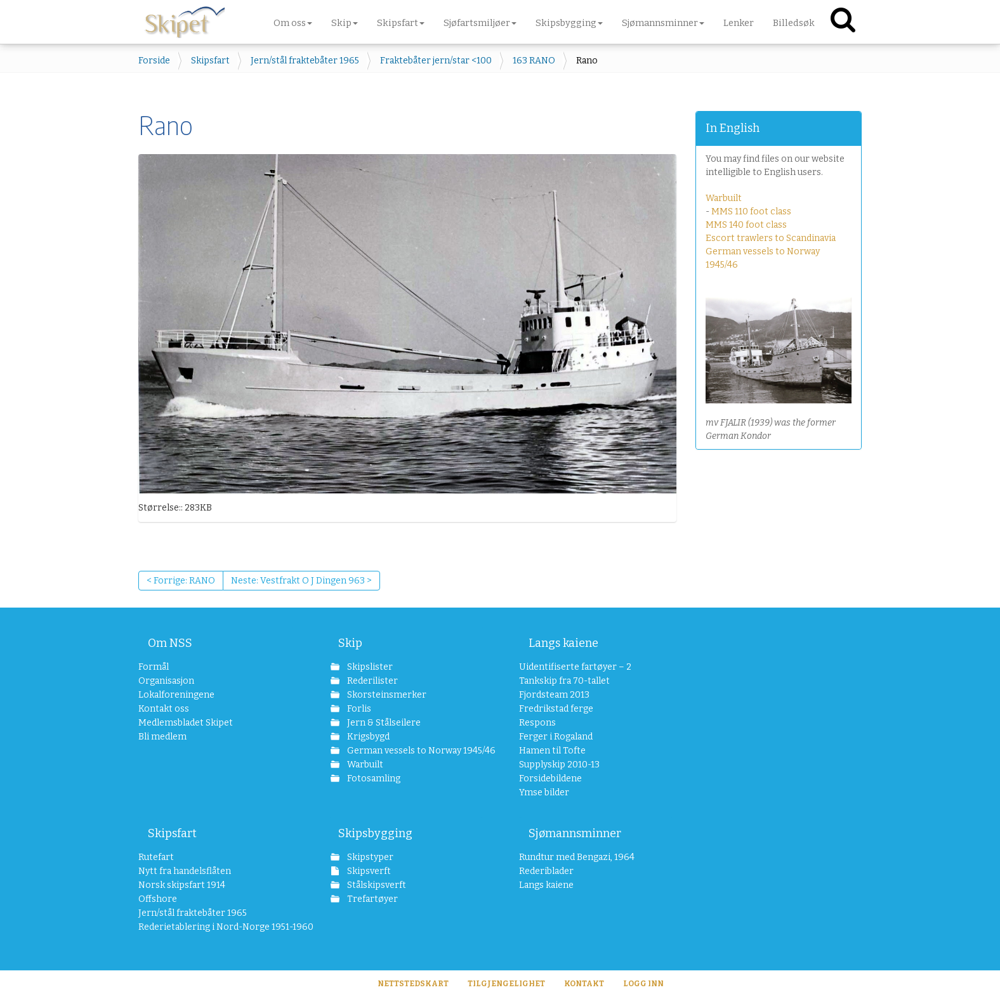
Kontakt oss (163, 708)
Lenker (738, 23)
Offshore (157, 899)
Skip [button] (344, 23)
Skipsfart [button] (400, 23)
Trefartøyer (371, 899)
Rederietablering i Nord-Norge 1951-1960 (215, 927)
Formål (153, 666)
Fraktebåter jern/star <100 (436, 60)
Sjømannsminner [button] (663, 23)
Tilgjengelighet (506, 983)
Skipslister (369, 666)
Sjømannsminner (575, 833)
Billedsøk (794, 23)
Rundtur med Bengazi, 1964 (577, 857)
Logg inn (643, 983)
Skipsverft (368, 871)
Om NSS (170, 643)
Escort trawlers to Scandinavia (771, 238)
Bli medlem (162, 736)
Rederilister (371, 680)
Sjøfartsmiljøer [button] (480, 23)
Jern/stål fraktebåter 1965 (305, 60)
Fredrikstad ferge (556, 708)
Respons (537, 722)
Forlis (358, 708)
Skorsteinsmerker (385, 694)
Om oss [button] (292, 23)
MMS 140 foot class (746, 224)
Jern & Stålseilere (383, 722)
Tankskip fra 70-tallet (564, 680)
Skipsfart (210, 60)
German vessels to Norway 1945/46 (414, 750)
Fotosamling (372, 778)
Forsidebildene (550, 778)
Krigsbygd (367, 736)
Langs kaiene (563, 643)
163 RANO (534, 60)
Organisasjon (166, 680)
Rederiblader (546, 871)
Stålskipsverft (375, 885)
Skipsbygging (375, 833)
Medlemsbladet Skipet (185, 722)
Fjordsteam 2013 (554, 694)
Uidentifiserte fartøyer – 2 (575, 666)
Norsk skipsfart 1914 (181, 885)
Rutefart (156, 857)
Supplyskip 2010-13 (559, 764)
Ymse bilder (544, 792)
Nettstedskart (413, 983)
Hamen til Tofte (552, 750)
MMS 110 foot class (751, 211)
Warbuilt (724, 198)
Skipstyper (369, 857)
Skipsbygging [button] (569, 23)
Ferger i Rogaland (556, 736)
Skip (350, 643)
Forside (154, 60)
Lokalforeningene (176, 694)
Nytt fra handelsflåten (184, 871)
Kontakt (584, 983)
